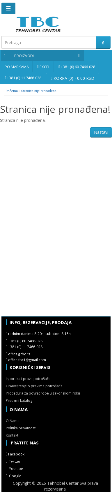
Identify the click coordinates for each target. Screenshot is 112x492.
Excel (45, 66)
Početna (12, 91)
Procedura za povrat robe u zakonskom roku (43, 393)
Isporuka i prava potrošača (28, 378)
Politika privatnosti (21, 428)
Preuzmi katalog (19, 400)
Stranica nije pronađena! (39, 91)
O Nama (12, 420)
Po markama (17, 66)
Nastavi (101, 132)
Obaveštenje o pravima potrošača (34, 386)
